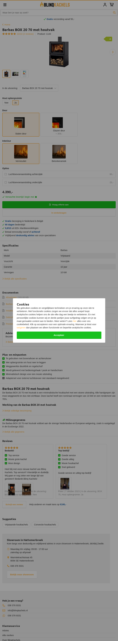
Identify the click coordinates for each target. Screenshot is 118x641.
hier (75, 321)
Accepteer (59, 335)
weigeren (21, 327)
